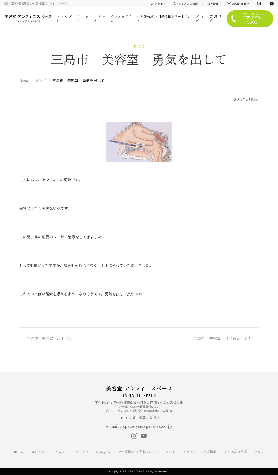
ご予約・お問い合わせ (252, 18)
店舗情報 (215, 18)
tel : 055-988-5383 (139, 417)
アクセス (158, 4)
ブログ (200, 18)
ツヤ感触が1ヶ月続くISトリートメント (164, 18)
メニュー (82, 18)
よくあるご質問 (186, 4)
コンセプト (64, 18)
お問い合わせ (238, 4)
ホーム (19, 451)
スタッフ (99, 18)
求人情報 (213, 4)
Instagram (103, 451)
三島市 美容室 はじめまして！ (222, 338)
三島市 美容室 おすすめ (49, 338)
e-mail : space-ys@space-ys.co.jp (139, 425)
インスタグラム (121, 18)
